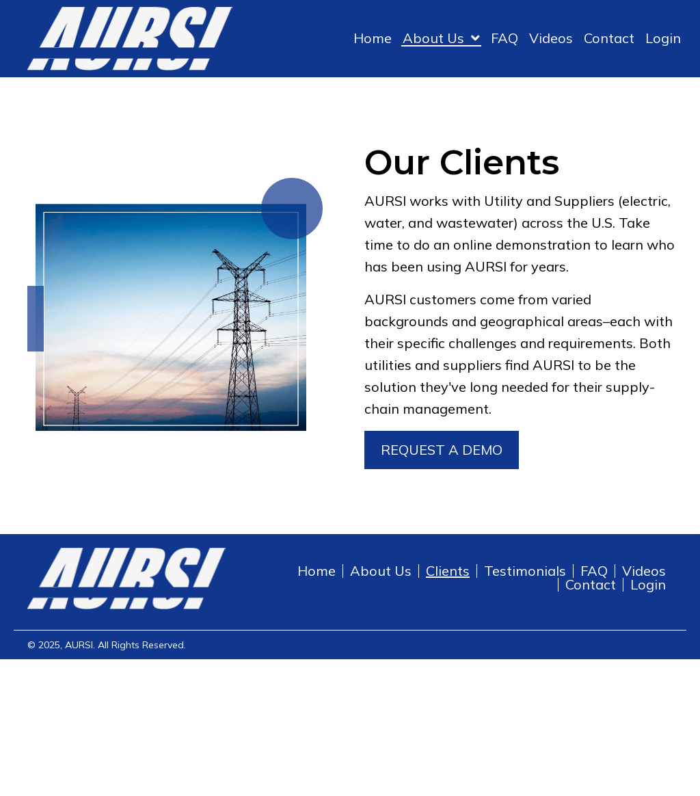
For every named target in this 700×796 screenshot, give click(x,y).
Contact (590, 585)
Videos (644, 571)
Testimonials (525, 571)
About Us (381, 571)
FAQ (594, 571)
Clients (448, 571)
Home (316, 571)
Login (648, 585)
